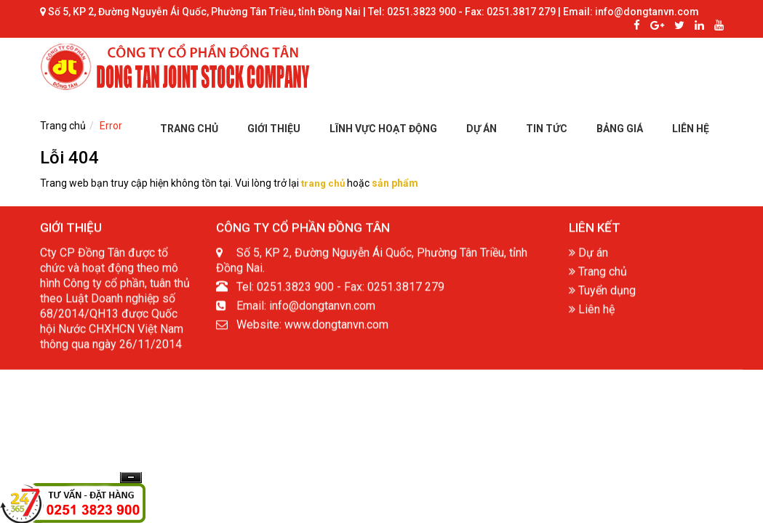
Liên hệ (592, 312)
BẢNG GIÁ (619, 128)
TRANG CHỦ (189, 128)
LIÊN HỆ (690, 128)
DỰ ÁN (481, 128)
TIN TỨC (546, 128)
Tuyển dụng (602, 293)
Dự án (588, 255)
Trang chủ (598, 274)
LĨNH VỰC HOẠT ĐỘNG (383, 128)
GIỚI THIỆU (273, 128)
